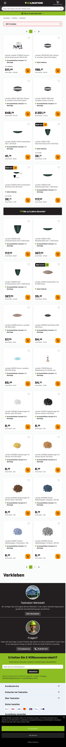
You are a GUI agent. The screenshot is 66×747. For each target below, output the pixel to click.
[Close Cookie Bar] (64, 717)
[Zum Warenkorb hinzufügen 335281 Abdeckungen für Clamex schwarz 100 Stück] (57, 426)
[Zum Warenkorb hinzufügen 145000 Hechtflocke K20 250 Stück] (57, 340)
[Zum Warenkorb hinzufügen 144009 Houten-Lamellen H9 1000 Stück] (27, 340)
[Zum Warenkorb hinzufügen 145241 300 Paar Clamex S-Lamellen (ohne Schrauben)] (27, 114)
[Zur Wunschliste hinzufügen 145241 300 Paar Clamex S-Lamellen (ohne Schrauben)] (29, 81)
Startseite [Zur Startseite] (6, 18)
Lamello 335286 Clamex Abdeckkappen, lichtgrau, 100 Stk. (47, 542)
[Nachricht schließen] (60, 24)
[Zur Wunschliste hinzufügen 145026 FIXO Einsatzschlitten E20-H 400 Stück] (29, 221)
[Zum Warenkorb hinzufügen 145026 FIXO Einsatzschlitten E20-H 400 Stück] (27, 254)
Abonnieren (33, 671)
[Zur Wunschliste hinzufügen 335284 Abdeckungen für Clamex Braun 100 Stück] (29, 480)
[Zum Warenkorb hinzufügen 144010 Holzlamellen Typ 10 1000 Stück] (57, 297)
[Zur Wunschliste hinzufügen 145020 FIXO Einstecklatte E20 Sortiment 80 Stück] (29, 167)
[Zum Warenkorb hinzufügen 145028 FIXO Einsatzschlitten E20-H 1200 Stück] (27, 297)
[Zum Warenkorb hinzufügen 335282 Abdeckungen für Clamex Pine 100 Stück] (27, 470)
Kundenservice (24, 649)
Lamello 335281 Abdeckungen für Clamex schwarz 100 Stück (47, 412)
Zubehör (14, 18)
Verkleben (22, 18)
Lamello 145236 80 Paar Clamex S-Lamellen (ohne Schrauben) (46, 56)
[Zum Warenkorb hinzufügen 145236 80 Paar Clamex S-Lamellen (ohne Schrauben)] (57, 70)
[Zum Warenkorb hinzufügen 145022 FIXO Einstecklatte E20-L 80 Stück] (27, 157)
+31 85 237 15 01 (41, 649)
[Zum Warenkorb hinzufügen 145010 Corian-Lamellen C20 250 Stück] (27, 383)
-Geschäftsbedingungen (30, 678)
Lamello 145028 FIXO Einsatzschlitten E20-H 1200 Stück (17, 283)
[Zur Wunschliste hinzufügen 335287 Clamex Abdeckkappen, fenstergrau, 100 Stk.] (29, 523)
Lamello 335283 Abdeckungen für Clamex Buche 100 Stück (47, 455)
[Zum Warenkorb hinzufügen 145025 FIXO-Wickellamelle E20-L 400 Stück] (57, 200)
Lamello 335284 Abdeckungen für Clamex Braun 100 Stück (17, 499)
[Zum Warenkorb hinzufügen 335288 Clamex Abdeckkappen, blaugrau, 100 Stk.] (57, 513)
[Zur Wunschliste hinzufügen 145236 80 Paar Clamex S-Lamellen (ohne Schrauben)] (59, 38)
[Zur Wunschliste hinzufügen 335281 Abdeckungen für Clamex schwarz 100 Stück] (59, 394)
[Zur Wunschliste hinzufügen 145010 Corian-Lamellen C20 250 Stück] (29, 351)
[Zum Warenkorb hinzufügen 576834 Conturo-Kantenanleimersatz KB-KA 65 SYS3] (27, 70)
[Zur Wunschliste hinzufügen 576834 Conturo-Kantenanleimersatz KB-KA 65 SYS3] (29, 38)
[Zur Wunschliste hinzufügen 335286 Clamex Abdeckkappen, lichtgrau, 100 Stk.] (59, 523)
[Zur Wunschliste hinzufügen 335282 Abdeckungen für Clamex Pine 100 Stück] (29, 437)
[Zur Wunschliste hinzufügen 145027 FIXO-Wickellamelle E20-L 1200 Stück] (59, 221)
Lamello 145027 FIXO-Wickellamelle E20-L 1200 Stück (46, 240)
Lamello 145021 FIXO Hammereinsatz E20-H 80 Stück (46, 143)
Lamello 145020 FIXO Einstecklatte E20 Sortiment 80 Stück (17, 186)
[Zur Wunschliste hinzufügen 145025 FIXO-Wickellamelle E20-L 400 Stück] (59, 167)
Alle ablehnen (33, 735)
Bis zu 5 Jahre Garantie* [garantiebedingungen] (33, 13)
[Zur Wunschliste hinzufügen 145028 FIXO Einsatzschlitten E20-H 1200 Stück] (29, 264)
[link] (26, 31)
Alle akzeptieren (33, 728)
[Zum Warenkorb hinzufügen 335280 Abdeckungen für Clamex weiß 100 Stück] (27, 426)
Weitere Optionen (33, 742)
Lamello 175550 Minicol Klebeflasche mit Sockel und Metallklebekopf (45, 370)
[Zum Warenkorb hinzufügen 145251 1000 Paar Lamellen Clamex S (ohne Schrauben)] (57, 114)
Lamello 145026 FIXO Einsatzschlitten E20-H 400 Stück (17, 240)
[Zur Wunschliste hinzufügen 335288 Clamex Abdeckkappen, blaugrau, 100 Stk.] (59, 480)
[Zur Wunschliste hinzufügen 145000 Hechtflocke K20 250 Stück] (59, 308)
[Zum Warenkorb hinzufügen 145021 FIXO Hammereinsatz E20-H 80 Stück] (57, 157)
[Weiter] (39, 31)
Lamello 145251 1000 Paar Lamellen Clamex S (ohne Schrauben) (44, 100)
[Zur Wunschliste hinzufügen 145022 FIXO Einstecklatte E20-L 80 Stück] (29, 124)
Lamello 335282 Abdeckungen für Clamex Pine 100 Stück (17, 455)
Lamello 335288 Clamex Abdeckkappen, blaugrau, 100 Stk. (47, 499)
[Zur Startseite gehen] (34, 3)
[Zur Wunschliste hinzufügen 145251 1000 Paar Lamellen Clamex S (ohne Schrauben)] (59, 81)
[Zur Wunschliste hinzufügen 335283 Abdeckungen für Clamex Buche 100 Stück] (59, 437)
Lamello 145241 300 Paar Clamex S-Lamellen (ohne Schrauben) (17, 99)
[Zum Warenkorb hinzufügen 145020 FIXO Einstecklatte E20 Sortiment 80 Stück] (27, 200)
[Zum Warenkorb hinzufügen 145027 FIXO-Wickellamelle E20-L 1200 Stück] (57, 254)
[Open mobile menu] (5, 3)
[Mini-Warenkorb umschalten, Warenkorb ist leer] (58, 3)
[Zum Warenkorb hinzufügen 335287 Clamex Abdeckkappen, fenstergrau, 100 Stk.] (27, 556)
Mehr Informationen (32, 613)
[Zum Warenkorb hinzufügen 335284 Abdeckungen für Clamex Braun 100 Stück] (27, 513)
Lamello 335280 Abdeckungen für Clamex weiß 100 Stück (17, 412)
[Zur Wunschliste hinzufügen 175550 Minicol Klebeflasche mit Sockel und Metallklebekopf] (59, 351)
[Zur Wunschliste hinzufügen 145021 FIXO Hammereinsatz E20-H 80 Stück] (59, 124)
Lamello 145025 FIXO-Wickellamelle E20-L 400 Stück (46, 186)
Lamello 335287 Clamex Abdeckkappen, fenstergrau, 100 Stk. (16, 543)
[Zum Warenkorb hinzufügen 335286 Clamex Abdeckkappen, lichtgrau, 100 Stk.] (57, 556)
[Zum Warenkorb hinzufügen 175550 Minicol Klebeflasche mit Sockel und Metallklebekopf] (57, 383)
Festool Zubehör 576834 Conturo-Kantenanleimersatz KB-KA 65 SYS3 (17, 57)
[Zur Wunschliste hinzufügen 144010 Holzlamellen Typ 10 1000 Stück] (59, 264)
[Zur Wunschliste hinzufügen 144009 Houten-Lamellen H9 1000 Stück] (29, 308)
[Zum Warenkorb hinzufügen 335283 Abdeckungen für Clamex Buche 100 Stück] (57, 470)
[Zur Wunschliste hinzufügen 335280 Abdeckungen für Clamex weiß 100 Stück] (29, 394)
